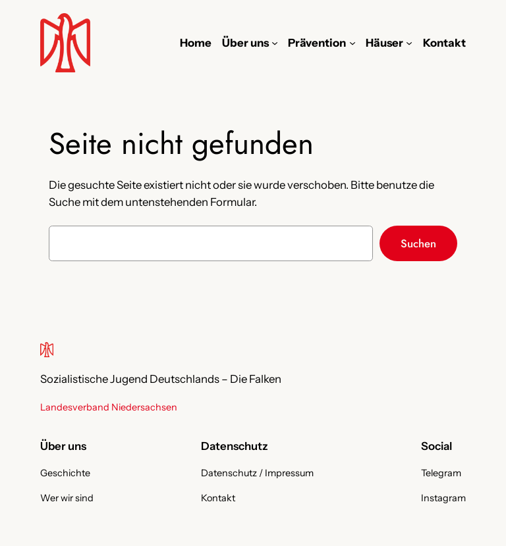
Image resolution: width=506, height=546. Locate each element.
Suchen (418, 243)
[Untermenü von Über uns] (274, 42)
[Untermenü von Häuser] (409, 42)
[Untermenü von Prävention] (352, 42)
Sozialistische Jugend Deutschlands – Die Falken (160, 378)
